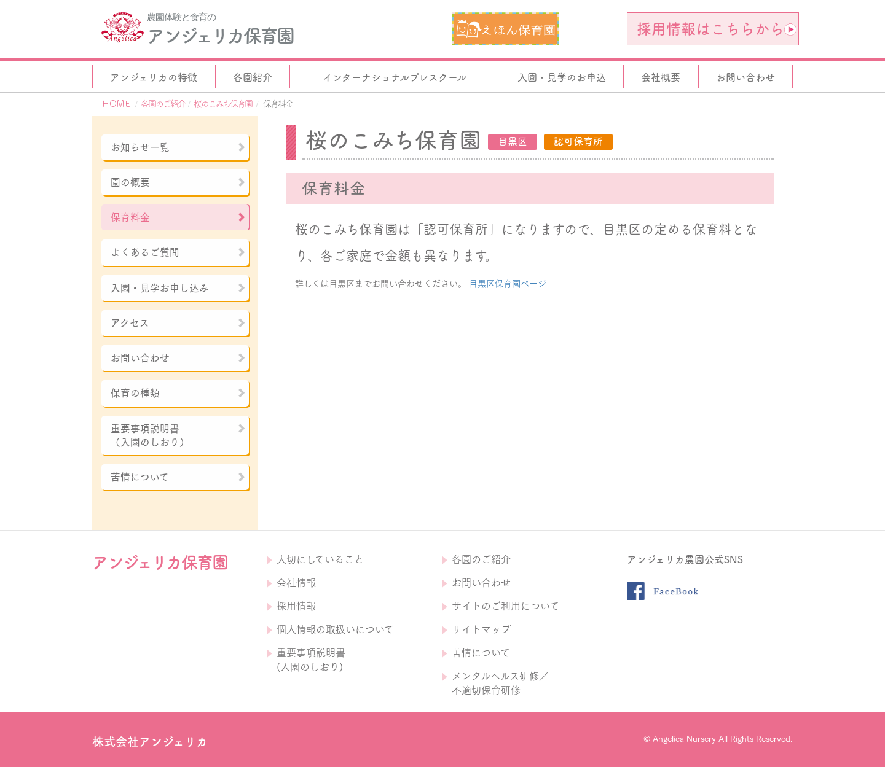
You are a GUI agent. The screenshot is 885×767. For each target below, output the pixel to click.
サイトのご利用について (505, 606)
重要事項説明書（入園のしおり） (178, 435)
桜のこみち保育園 (223, 103)
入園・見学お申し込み (178, 288)
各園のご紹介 (163, 103)
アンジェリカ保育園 (220, 35)
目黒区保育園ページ (507, 283)
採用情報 (296, 606)
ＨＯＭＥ (116, 103)
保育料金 (178, 217)
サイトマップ (481, 629)
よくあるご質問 (178, 252)
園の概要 (178, 182)
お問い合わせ (178, 358)
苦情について (178, 477)
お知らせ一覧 (178, 147)
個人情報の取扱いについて (335, 629)
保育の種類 (178, 393)
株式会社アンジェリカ (150, 741)
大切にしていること (320, 559)
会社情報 (296, 583)
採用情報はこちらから (716, 28)
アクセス (178, 323)
